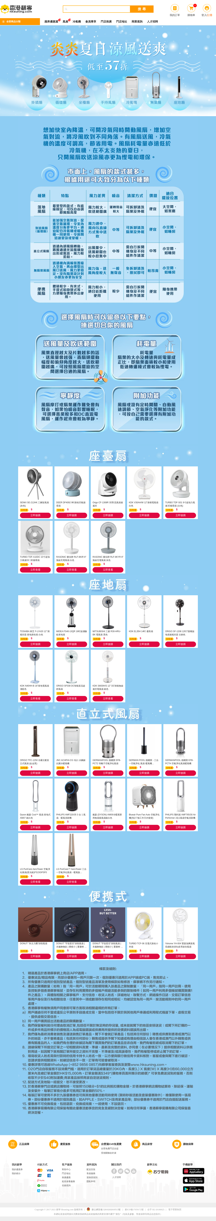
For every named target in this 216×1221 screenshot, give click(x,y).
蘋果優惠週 (51, 20)
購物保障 (188, 1144)
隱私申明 (91, 1181)
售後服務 (91, 1173)
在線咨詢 (66, 1185)
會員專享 (90, 21)
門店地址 (121, 21)
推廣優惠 (66, 1177)
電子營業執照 (174, 1209)
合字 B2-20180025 (155, 1209)
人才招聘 (152, 21)
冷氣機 (77, 21)
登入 (204, 15)
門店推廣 (106, 21)
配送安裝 (91, 1169)
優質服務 (65, 1144)
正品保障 (24, 1144)
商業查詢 (137, 21)
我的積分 (16, 1173)
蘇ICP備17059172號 (134, 1209)
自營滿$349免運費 (111, 1144)
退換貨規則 (92, 1177)
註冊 (209, 15)
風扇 (65, 20)
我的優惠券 (17, 1169)
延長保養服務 (68, 1181)
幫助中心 (66, 1169)
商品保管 (147, 1144)
